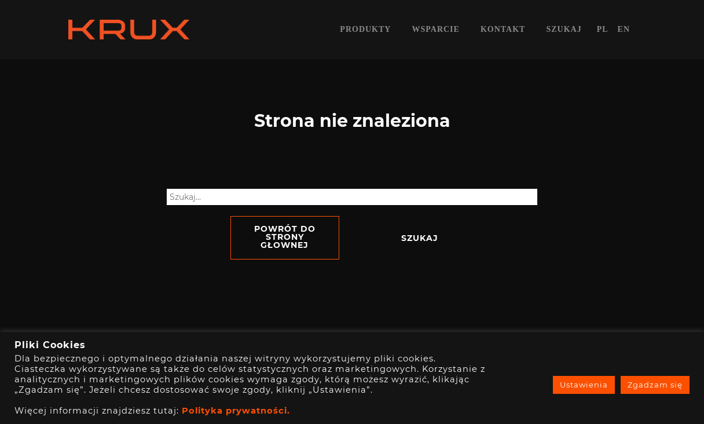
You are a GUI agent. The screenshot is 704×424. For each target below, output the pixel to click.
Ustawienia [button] (584, 384)
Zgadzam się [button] (655, 384)
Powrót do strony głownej (285, 237)
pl (602, 29)
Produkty (365, 29)
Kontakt (503, 29)
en (624, 29)
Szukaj (563, 29)
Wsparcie (435, 29)
